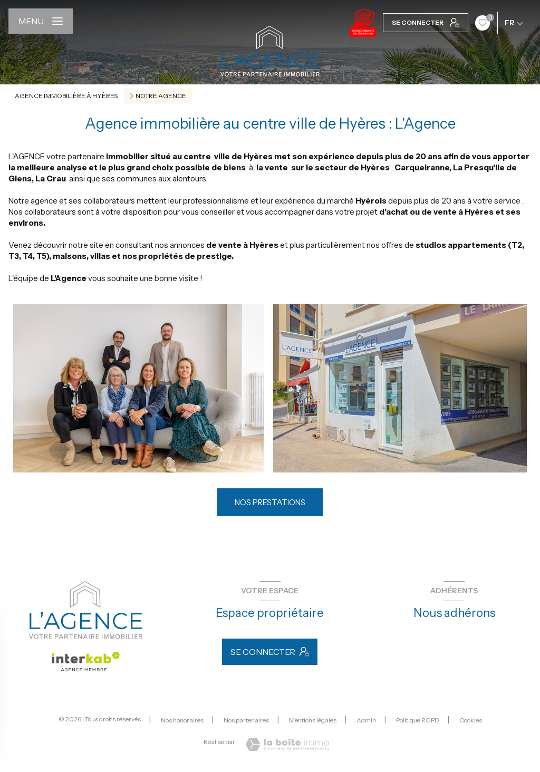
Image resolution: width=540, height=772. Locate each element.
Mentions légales (312, 720)
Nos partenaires (246, 720)
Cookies (470, 720)
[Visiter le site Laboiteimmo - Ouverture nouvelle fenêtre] (287, 744)
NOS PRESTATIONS (270, 502)
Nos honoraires (182, 720)
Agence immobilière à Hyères (66, 96)
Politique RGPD (417, 720)
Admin (366, 720)
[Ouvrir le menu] (40, 21)
